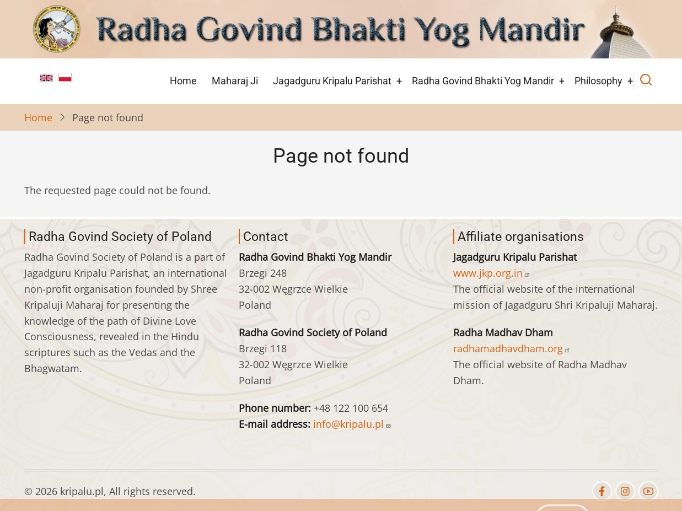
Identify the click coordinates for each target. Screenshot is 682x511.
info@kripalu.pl (352, 424)
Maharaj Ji (235, 81)
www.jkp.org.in (491, 272)
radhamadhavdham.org (512, 348)
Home (183, 81)
